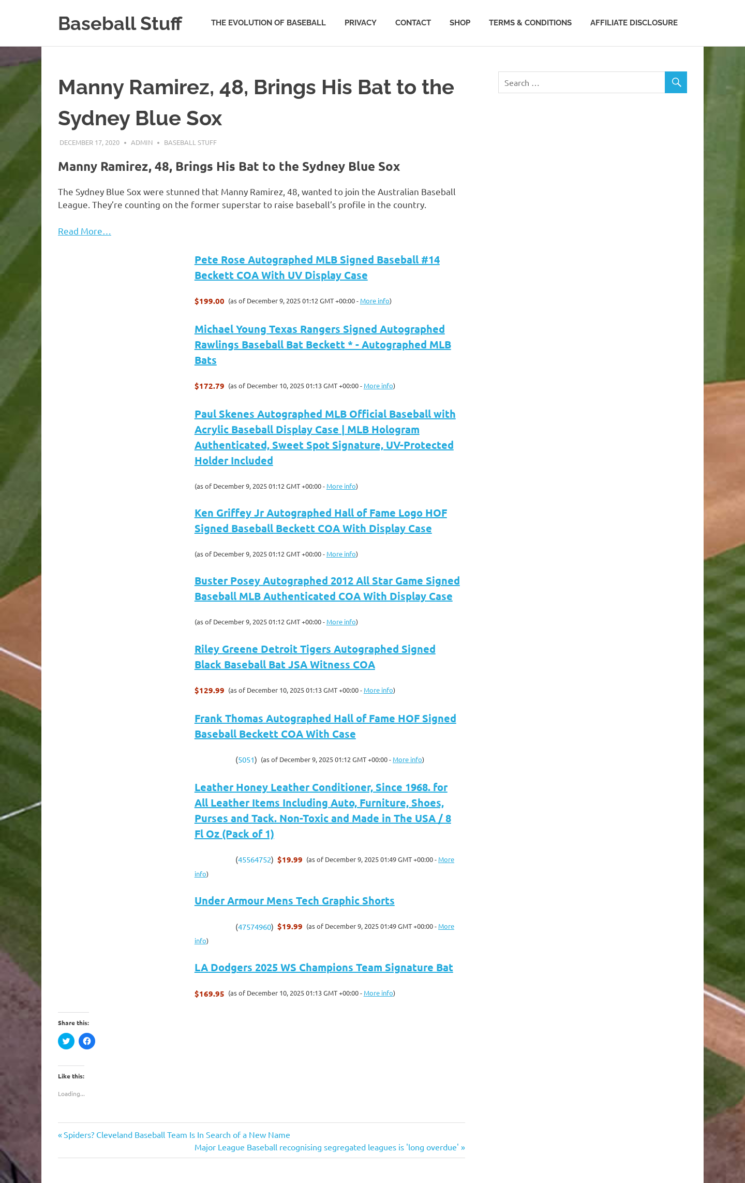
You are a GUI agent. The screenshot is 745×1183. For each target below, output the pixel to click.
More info (375, 300)
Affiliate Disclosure (634, 22)
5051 (246, 759)
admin (142, 142)
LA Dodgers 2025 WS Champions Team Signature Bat (324, 967)
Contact (413, 22)
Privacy (361, 22)
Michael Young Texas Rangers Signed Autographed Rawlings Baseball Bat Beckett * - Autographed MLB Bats (323, 344)
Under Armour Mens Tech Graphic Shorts (295, 900)
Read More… (84, 230)
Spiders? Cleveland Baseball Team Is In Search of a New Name (176, 1134)
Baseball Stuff (123, 23)
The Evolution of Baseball (268, 22)
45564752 (254, 859)
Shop (460, 22)
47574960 (254, 926)
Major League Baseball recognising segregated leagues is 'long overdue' (327, 1147)
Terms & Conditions (530, 22)
